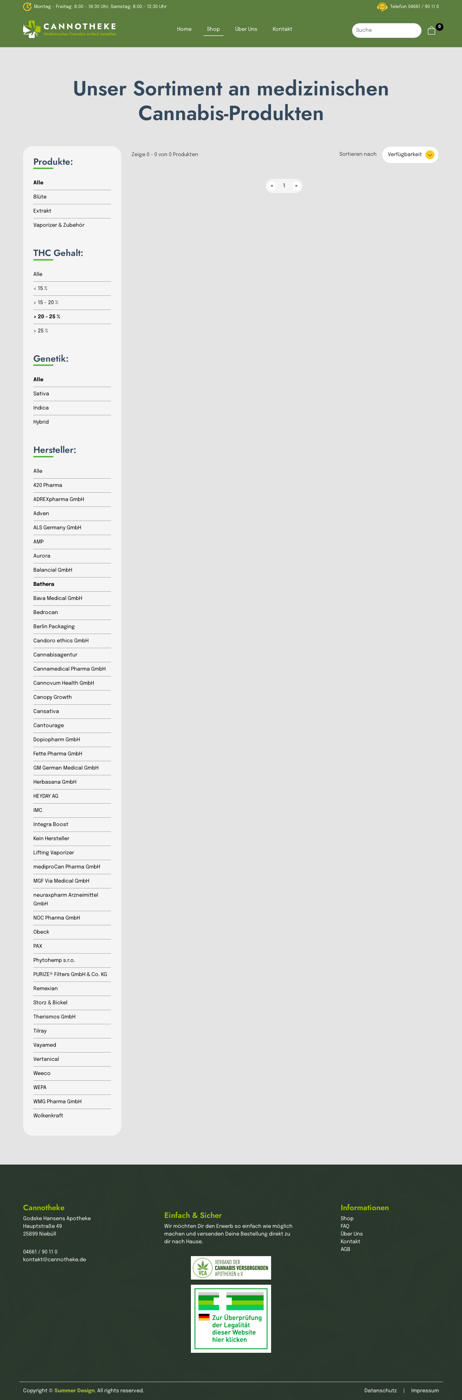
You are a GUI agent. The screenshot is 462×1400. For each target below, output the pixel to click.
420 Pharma (47, 485)
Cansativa (46, 711)
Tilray (40, 1031)
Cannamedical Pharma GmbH (69, 669)
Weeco (42, 1073)
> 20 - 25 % (46, 317)
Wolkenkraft (48, 1116)
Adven (41, 513)
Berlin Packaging (54, 627)
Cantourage (48, 725)
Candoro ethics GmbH (61, 641)
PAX (37, 946)
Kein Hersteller (51, 838)
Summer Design (75, 1391)
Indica (41, 408)
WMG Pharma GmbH (57, 1102)
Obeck (41, 932)
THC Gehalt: (58, 253)
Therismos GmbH (54, 1017)
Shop (213, 29)
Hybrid (41, 422)
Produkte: (53, 161)
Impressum (425, 1391)
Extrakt (42, 211)
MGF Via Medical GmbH (61, 881)
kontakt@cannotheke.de (54, 1260)
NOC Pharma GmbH (56, 918)
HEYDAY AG (45, 796)
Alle (38, 183)
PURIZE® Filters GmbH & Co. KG (70, 974)
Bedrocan (45, 612)
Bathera (43, 584)
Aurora (41, 556)
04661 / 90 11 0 (423, 6)
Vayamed (44, 1045)
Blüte (40, 197)
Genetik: (51, 358)
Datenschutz (380, 1391)
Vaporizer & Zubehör (58, 225)
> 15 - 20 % (45, 302)
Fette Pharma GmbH (57, 754)
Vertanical (46, 1059)
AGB (345, 1249)
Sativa (41, 394)
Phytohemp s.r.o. (54, 960)
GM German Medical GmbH (65, 768)
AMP (38, 542)
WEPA (40, 1087)
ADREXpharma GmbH (58, 499)
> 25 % (40, 331)
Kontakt (282, 29)
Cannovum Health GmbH (63, 683)
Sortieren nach (358, 154)
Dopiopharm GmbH (56, 740)
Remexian (45, 988)
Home (184, 29)
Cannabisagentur (55, 655)
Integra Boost (50, 824)
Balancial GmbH (52, 570)
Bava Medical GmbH (57, 598)
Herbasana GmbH (54, 782)
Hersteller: (54, 450)
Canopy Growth (52, 697)
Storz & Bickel (50, 1003)
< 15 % (40, 288)
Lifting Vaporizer (53, 853)
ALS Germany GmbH (57, 528)
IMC (37, 810)
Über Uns (246, 29)
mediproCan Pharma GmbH (66, 867)
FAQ (345, 1226)
